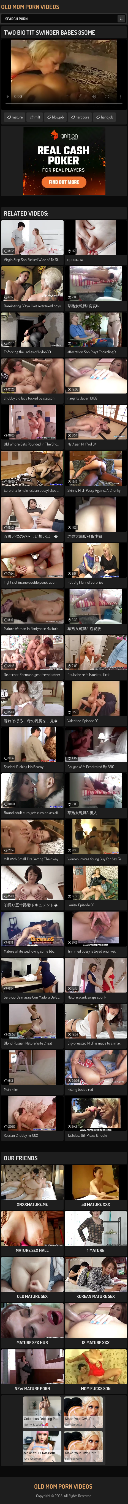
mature (17, 117)
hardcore (82, 117)
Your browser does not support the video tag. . (64, 74)
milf (37, 117)
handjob (107, 117)
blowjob (58, 117)
